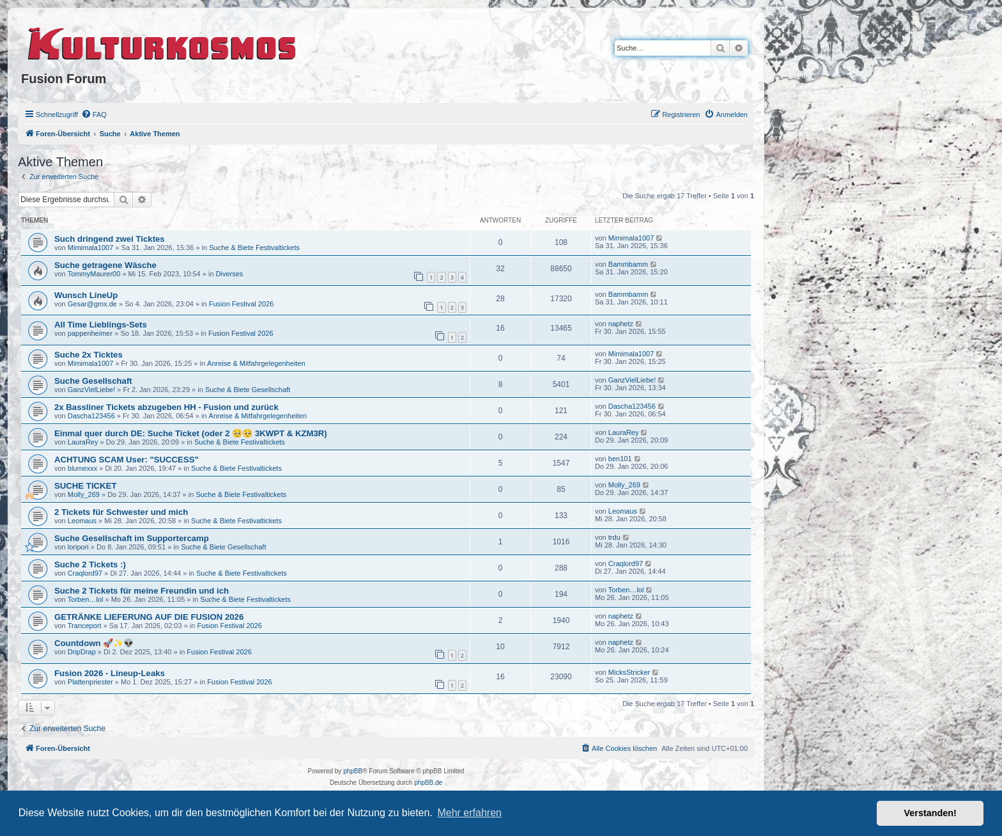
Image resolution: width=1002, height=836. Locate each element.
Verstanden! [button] (930, 813)
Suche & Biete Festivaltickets (254, 247)
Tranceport (85, 625)
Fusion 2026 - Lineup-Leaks (109, 673)
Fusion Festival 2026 (241, 304)
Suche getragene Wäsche (105, 265)
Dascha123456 (91, 416)
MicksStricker (629, 672)
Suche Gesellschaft (93, 381)
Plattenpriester (90, 682)
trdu (614, 537)
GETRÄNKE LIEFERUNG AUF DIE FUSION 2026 (148, 617)
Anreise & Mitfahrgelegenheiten (256, 363)
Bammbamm (628, 264)
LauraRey (83, 442)
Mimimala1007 (91, 247)
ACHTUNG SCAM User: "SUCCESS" (126, 459)
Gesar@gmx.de (92, 304)
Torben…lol (86, 599)
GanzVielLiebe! (91, 389)
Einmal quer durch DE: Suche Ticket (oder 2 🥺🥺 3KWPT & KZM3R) (190, 433)
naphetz (620, 323)
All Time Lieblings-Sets (100, 324)
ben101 (620, 458)
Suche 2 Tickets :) (90, 564)
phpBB (352, 771)
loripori (78, 547)
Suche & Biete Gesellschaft (247, 389)
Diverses (229, 274)
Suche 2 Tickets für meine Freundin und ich (141, 590)
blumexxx (82, 468)
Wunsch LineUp (86, 295)
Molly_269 (84, 494)
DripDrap (82, 652)
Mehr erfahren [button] (469, 812)
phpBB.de (428, 782)
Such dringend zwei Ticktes (109, 239)
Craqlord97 (85, 573)
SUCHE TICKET (85, 486)
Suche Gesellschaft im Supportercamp (131, 538)
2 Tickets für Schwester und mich (121, 512)
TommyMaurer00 (94, 274)
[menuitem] (94, 114)
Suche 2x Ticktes (88, 354)
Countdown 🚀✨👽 (94, 643)
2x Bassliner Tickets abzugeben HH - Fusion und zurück (166, 407)
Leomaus (82, 520)
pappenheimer (90, 333)
